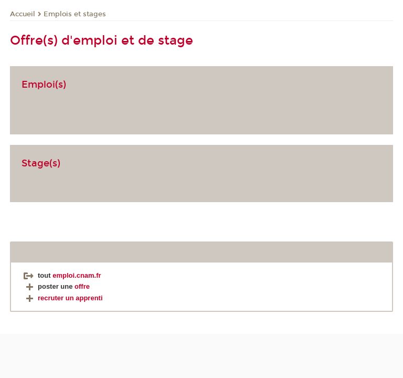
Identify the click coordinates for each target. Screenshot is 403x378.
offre (82, 286)
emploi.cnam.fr (76, 275)
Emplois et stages (75, 14)
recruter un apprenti (63, 298)
